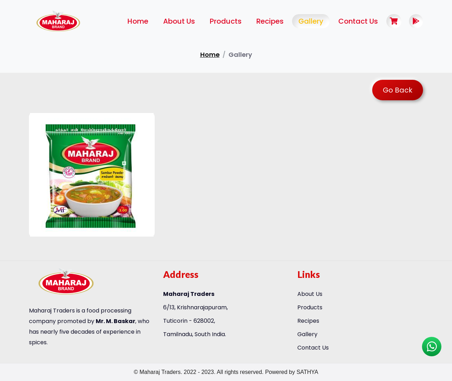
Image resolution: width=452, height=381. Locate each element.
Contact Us (358, 21)
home (210, 54)
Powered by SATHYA (292, 372)
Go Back (397, 90)
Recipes (270, 21)
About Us (179, 21)
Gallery (310, 21)
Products (226, 21)
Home (137, 21)
